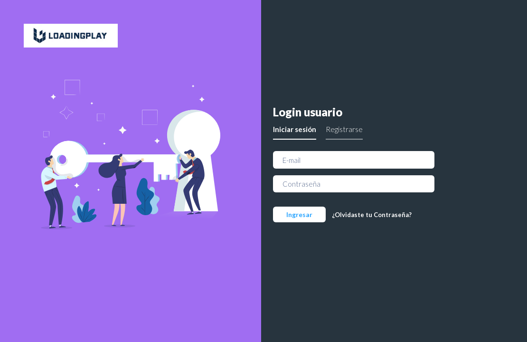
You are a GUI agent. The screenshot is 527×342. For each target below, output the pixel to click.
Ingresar (299, 214)
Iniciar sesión (294, 129)
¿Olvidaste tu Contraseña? (372, 214)
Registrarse (344, 129)
